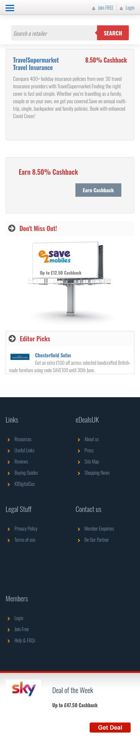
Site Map (87, 461)
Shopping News (93, 472)
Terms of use (20, 539)
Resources (18, 439)
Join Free (17, 629)
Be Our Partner (92, 539)
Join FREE (101, 7)
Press (85, 450)
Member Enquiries (95, 528)
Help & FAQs (20, 640)
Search (113, 33)
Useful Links (20, 450)
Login (126, 7)
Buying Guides (22, 472)
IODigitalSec (20, 483)
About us (87, 439)
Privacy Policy (21, 528)
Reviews (17, 461)
